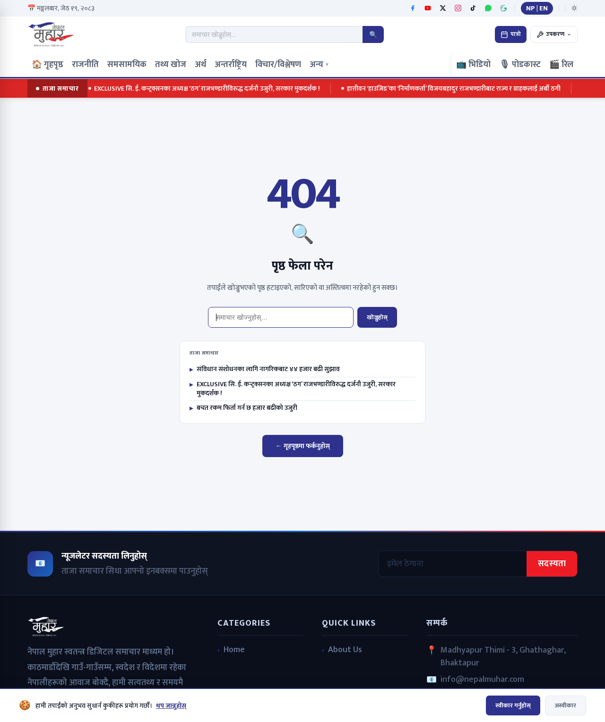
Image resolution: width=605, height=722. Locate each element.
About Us (345, 650)
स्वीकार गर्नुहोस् (513, 705)
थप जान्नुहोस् (171, 705)
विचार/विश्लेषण (278, 65)
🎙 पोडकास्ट (520, 65)
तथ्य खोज (170, 65)
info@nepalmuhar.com (482, 679)
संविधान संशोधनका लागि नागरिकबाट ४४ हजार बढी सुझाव (265, 369)
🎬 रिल (561, 65)
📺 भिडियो (473, 65)
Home (234, 650)
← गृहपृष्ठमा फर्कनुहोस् (303, 446)
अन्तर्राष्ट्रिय (231, 65)
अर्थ (200, 65)
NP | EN (537, 8)
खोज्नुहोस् (377, 317)
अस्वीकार (565, 705)
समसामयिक (127, 65)
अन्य (319, 65)
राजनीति (85, 65)
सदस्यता (552, 564)
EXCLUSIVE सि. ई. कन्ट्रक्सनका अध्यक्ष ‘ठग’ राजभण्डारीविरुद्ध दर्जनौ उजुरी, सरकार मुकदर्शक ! (205, 88)
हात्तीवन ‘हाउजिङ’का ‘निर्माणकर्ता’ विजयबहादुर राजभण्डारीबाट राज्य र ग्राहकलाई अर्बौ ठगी (452, 88)
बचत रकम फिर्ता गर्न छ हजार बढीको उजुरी (243, 408)
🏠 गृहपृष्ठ (47, 65)
